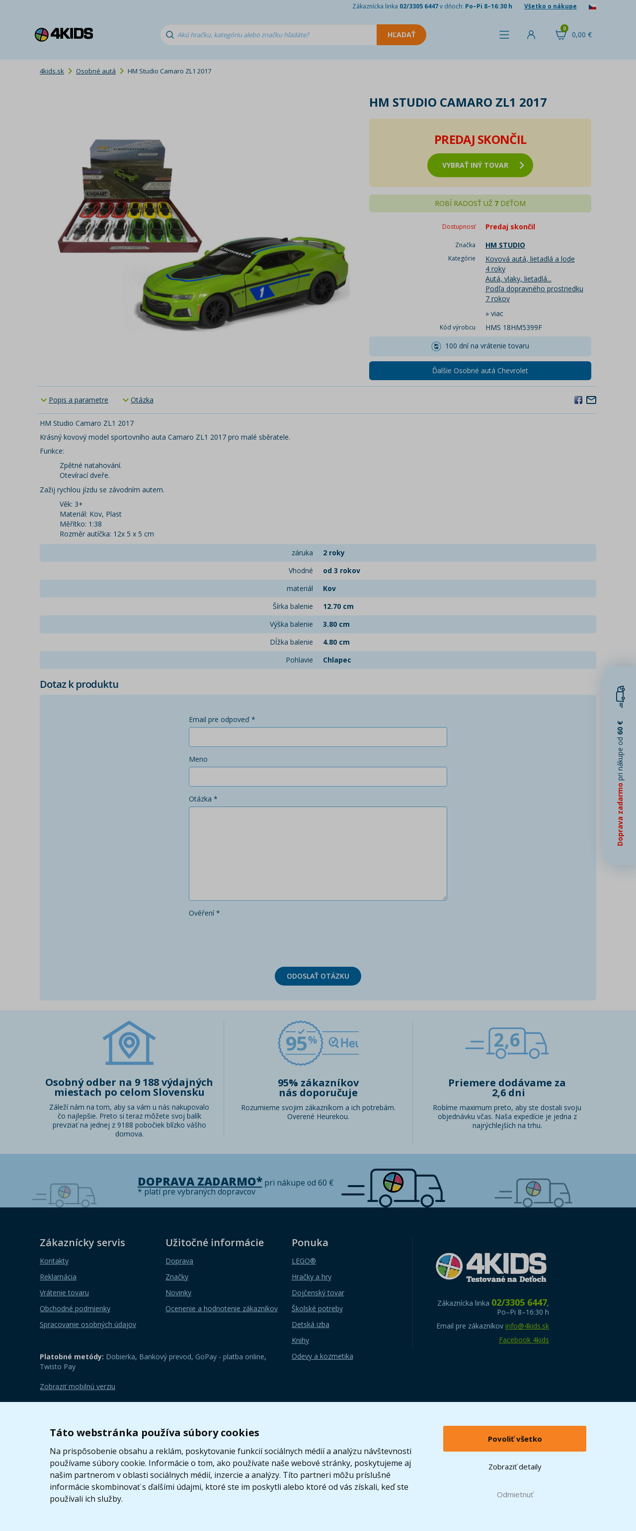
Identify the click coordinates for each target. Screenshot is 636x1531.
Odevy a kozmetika (322, 1356)
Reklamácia (58, 1276)
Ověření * (204, 913)
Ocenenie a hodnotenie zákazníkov (221, 1308)
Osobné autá (96, 71)
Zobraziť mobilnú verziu (77, 1386)
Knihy (300, 1340)
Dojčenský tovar (318, 1292)
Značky (176, 1276)
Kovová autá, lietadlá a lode (530, 259)
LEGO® (304, 1260)
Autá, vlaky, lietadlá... (518, 278)
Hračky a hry (311, 1276)
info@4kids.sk (527, 1326)
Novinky (178, 1292)
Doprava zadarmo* (200, 1181)
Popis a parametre (78, 399)
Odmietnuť (515, 1494)
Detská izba (310, 1324)
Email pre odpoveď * (222, 719)
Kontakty (54, 1260)
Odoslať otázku (318, 976)
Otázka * (203, 798)
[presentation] (264, 940)
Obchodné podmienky (75, 1308)
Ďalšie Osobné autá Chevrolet (480, 370)
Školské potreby (317, 1308)
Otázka (142, 399)
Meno (198, 759)
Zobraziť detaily (515, 1466)
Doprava (179, 1260)
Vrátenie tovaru (64, 1292)
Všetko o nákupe (550, 6)
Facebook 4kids (524, 1339)
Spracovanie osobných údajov (88, 1324)
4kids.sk (52, 71)
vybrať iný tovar (483, 165)
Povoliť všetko (515, 1439)
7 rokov (497, 298)
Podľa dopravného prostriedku (534, 288)
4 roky (495, 268)
